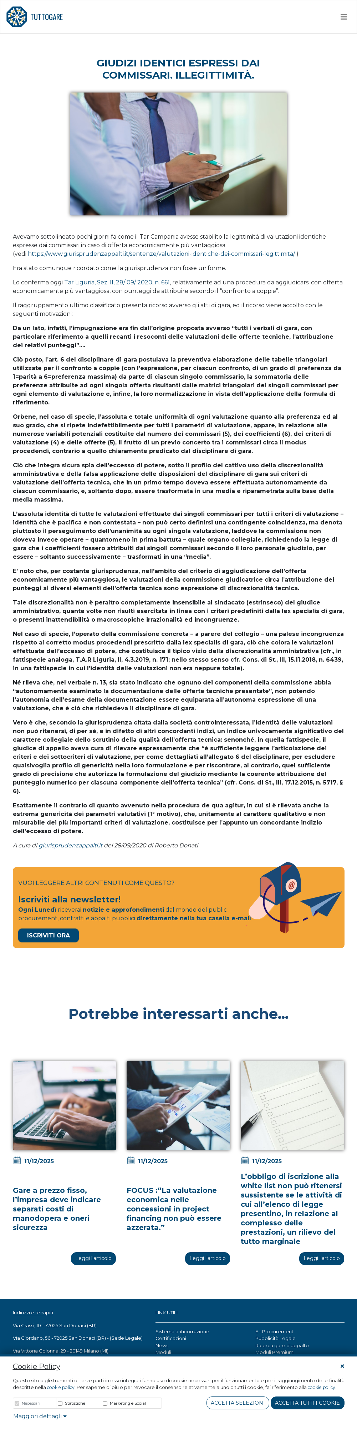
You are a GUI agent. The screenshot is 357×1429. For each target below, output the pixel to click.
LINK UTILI (166, 1312)
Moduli (163, 1352)
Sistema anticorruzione (182, 1331)
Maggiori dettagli (40, 1416)
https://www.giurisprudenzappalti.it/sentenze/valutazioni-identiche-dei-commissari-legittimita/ (161, 253)
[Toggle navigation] (343, 17)
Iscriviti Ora (48, 935)
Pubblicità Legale (275, 1338)
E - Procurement (274, 1331)
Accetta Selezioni (238, 1403)
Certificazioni (170, 1338)
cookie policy (61, 1387)
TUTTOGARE (34, 17)
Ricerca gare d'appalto (282, 1345)
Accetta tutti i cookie (307, 1403)
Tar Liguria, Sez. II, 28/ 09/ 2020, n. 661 (117, 282)
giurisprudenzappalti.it (70, 845)
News (161, 1345)
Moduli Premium (274, 1352)
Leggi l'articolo (93, 1258)
